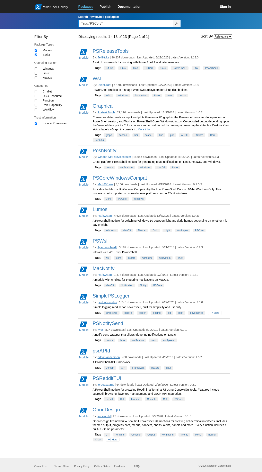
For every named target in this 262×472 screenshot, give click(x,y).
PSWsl (100, 241)
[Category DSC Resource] (36, 96)
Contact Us (40, 466)
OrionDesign (106, 409)
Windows (48, 68)
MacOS (47, 77)
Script (46, 54)
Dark (155, 230)
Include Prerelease (55, 123)
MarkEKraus (105, 184)
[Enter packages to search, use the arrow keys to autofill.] (125, 23)
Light (167, 230)
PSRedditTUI (107, 378)
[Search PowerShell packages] (177, 23)
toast (153, 340)
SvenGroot (104, 85)
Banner (212, 434)
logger (142, 312)
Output (151, 434)
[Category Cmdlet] (36, 91)
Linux (46, 73)
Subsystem (141, 95)
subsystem (165, 258)
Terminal (99, 140)
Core (163, 68)
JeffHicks (103, 57)
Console (151, 399)
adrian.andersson (109, 357)
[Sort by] (223, 36)
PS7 (196, 68)
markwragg (105, 215)
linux (180, 258)
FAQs (137, 466)
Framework (138, 367)
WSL (108, 95)
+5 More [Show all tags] (112, 439)
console (123, 135)
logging (157, 312)
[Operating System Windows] (36, 68)
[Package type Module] (36, 50)
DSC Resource (52, 96)
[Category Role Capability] (36, 105)
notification (138, 340)
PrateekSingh (106, 112)
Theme (141, 230)
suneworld (104, 416)
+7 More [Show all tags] (214, 312)
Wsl (97, 78)
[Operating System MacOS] (36, 77)
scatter (148, 135)
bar (136, 135)
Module (47, 50)
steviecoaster (122, 156)
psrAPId (101, 350)
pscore (182, 95)
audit (180, 312)
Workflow (48, 109)
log (169, 312)
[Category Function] (36, 100)
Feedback (119, 466)
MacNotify (104, 268)
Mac (135, 68)
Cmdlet (47, 91)
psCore (155, 367)
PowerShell (211, 68)
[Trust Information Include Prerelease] (36, 123)
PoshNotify (104, 150)
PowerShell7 (179, 68)
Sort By (207, 36)
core (169, 95)
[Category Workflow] (36, 109)
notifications (126, 167)
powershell (111, 312)
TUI (122, 399)
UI (107, 434)
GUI (165, 399)
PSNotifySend (108, 323)
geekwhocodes (107, 302)
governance (196, 312)
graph (109, 135)
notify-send (169, 340)
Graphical (103, 106)
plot (172, 135)
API (123, 367)
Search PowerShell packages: (98, 16)
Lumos (100, 209)
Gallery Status (102, 466)
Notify (143, 285)
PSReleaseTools (111, 51)
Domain (110, 367)
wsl (107, 258)
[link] (89, 6)
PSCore (149, 68)
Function (48, 100)
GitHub (109, 68)
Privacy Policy (82, 466)
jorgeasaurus (106, 384)
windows (147, 258)
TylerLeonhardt (107, 247)
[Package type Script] (36, 55)
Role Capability (52, 105)
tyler (110, 156)
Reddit (109, 399)
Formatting (167, 434)
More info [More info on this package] (144, 129)
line (161, 135)
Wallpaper (182, 230)
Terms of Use (61, 466)
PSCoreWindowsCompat (120, 178)
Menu (198, 434)
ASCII (184, 135)
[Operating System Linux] (36, 73)
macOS (161, 167)
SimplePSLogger (111, 296)
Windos (102, 156)
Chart (98, 439)
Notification (127, 285)
